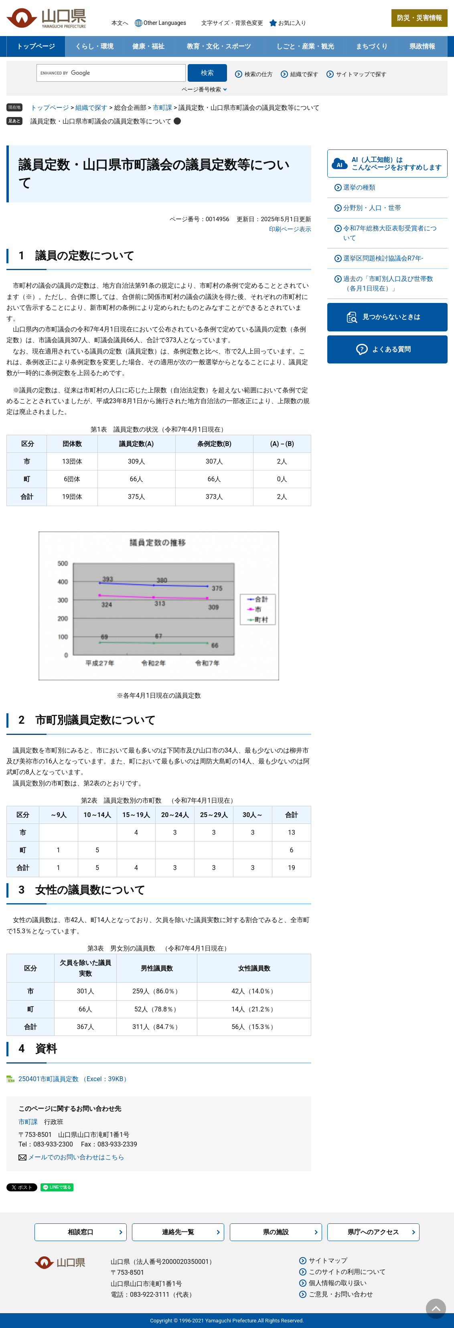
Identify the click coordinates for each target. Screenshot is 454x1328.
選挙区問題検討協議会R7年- (383, 258)
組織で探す (304, 74)
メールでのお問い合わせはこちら (76, 1157)
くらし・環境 (94, 46)
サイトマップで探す (361, 74)
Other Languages (165, 23)
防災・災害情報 (419, 18)
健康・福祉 (148, 46)
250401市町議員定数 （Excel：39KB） (74, 1079)
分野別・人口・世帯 (372, 208)
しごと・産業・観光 (305, 46)
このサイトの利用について (347, 1272)
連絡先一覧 (178, 1232)
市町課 (162, 107)
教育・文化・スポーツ (219, 46)
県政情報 (422, 46)
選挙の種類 (359, 187)
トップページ (35, 46)
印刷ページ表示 (290, 229)
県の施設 (276, 1232)
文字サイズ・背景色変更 (232, 23)
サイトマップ (328, 1260)
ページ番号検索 (201, 89)
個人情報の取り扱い (338, 1283)
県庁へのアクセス (373, 1232)
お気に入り (292, 23)
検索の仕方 (259, 74)
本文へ (119, 23)
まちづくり (372, 46)
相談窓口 (80, 1232)
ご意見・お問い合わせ (341, 1294)
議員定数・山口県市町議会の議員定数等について (101, 121)
